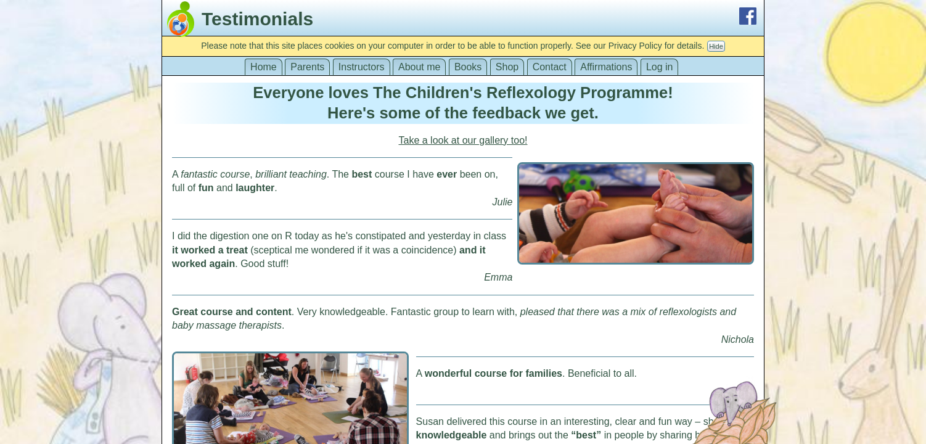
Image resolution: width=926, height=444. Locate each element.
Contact (550, 67)
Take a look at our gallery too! (462, 140)
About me (419, 67)
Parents (307, 67)
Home (263, 67)
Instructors (361, 67)
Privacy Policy (635, 46)
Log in (659, 67)
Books (467, 67)
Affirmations (606, 67)
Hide (716, 46)
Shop (507, 67)
